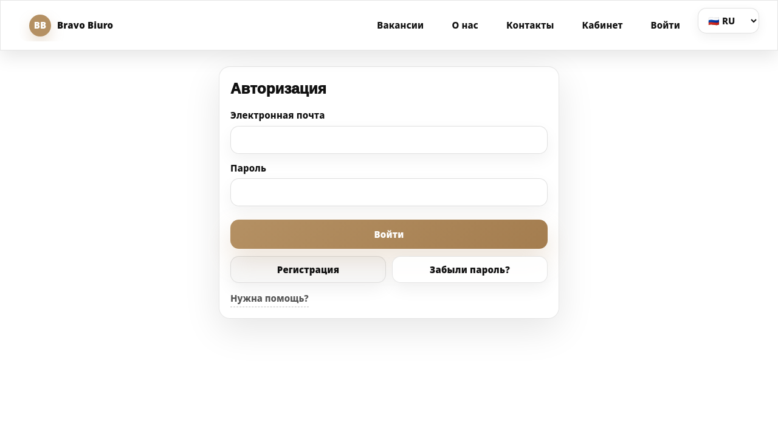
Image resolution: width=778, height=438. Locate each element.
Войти (665, 25)
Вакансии (400, 25)
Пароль (248, 168)
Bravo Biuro (71, 25)
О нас (465, 25)
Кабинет (602, 25)
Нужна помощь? (269, 298)
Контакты (530, 25)
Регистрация (308, 269)
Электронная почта (277, 115)
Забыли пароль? (470, 269)
